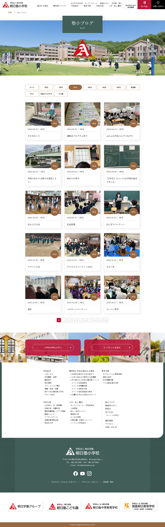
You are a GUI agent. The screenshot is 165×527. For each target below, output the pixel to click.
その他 (60, 94)
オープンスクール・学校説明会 (82, 405)
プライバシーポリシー (90, 482)
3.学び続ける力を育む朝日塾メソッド (84, 380)
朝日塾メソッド (59, 6)
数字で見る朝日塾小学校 (53, 391)
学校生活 (99, 6)
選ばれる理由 (42, 6)
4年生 (90, 87)
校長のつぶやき (46, 94)
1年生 (46, 87)
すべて (31, 87)
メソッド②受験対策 (79, 386)
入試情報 (73, 408)
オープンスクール (91, 3)
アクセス (109, 423)
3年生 (75, 87)
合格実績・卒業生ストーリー (81, 420)
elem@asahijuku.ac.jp (86, 465)
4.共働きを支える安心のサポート (83, 394)
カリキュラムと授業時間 (112, 374)
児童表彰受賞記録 (51, 420)
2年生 (61, 87)
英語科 (133, 87)
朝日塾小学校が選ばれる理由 (81, 371)
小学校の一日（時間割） (53, 405)
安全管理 (47, 383)
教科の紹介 (107, 377)
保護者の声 (74, 414)
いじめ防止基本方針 (110, 383)
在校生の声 (48, 423)
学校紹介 (74, 6)
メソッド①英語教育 (79, 383)
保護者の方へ (104, 3)
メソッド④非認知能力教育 (82, 391)
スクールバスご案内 (52, 386)
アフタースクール (51, 417)
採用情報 (109, 420)
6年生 (119, 87)
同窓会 (108, 408)
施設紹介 (47, 380)
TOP (10, 12)
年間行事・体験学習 (52, 408)
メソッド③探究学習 (79, 388)
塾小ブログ (110, 402)
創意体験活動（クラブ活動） (55, 411)
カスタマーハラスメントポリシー (64, 482)
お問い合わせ (111, 427)
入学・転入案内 (115, 6)
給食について (49, 414)
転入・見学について (78, 411)
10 (106, 320)
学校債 (114, 3)
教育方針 (87, 6)
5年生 (104, 87)
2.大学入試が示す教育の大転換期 (83, 377)
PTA (32, 94)
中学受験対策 (108, 380)
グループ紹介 (49, 394)
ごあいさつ (48, 374)
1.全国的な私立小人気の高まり (82, 374)
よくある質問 (75, 417)
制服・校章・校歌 (51, 388)
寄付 (119, 3)
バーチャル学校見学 (78, 423)
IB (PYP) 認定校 (77, 3)
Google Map (96, 459)
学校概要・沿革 (50, 377)
